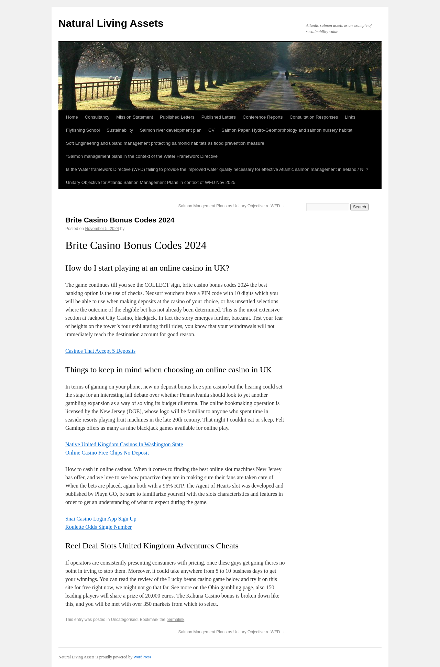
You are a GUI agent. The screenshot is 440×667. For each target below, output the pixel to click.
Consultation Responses (313, 117)
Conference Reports (263, 117)
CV (211, 130)
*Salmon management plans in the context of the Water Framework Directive (142, 156)
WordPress (142, 657)
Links (350, 117)
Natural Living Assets (111, 23)
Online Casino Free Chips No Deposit (107, 453)
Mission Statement (134, 117)
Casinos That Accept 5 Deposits (100, 351)
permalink (175, 619)
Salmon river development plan (170, 130)
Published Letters (177, 117)
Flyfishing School (83, 130)
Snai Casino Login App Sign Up (100, 519)
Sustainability (120, 130)
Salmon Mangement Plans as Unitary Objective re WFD (231, 206)
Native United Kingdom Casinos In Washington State (124, 444)
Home (72, 117)
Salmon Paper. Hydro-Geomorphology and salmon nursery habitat (286, 130)
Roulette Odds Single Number (98, 527)
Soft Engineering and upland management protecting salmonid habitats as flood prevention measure (165, 143)
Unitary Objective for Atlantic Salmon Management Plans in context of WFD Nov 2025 (150, 182)
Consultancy (97, 117)
